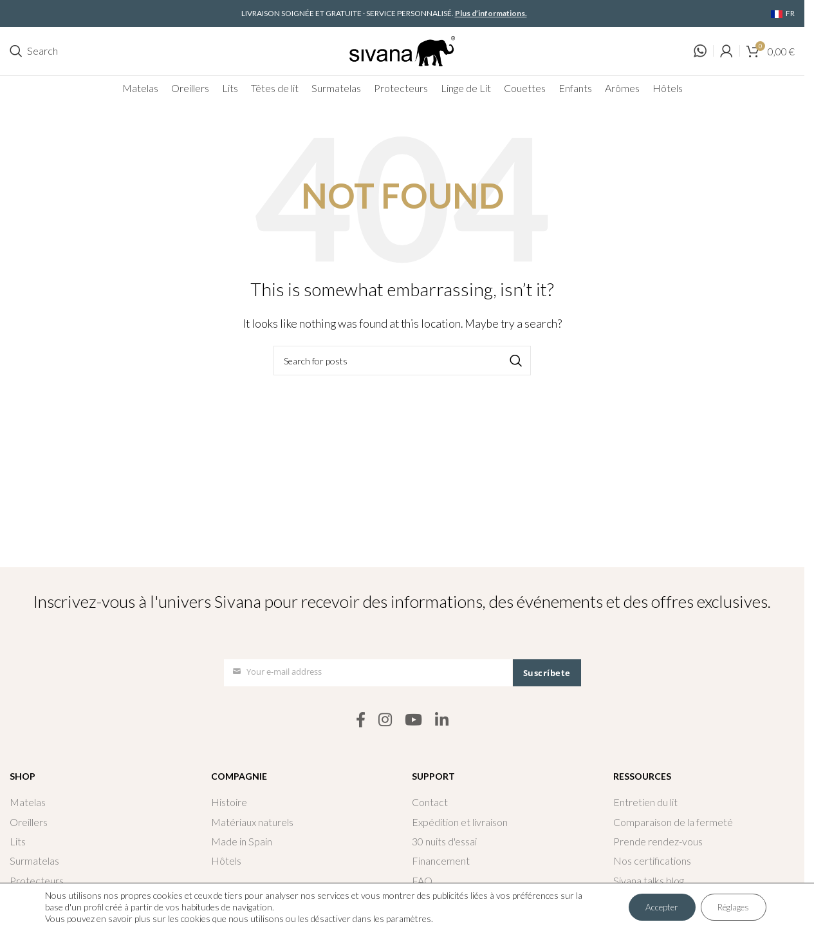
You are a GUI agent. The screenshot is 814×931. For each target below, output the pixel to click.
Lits (18, 842)
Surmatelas (34, 861)
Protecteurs (37, 881)
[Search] (33, 51)
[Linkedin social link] (442, 720)
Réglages (730, 906)
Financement (441, 861)
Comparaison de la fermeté (673, 822)
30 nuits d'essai (444, 842)
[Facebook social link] (360, 720)
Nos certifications (652, 861)
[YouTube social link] (413, 720)
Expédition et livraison (460, 822)
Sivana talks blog (648, 881)
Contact (430, 802)
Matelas (28, 802)
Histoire (229, 802)
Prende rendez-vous (658, 842)
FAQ (422, 881)
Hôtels (226, 861)
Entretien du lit (645, 802)
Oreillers (29, 822)
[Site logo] (402, 49)
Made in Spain (241, 842)
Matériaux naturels (252, 822)
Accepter (653, 906)
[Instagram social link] (385, 720)
